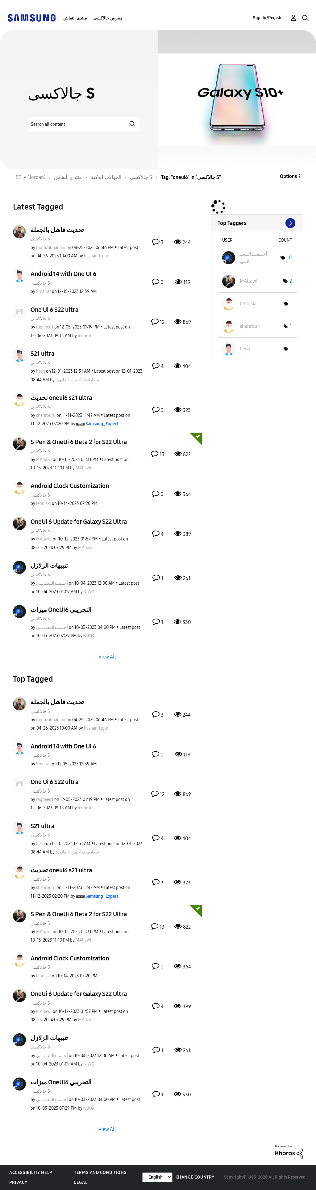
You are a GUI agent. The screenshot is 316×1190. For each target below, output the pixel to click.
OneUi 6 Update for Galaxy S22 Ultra (79, 521)
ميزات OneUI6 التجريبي (61, 609)
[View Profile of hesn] (40, 371)
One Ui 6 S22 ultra (54, 309)
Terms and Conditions (100, 1172)
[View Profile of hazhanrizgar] (96, 256)
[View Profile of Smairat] (43, 291)
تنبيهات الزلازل (49, 565)
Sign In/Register (268, 17)
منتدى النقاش (75, 18)
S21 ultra (42, 353)
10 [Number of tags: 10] (289, 257)
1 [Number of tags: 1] (291, 304)
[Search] (83, 124)
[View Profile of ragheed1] (44, 327)
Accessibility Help (30, 1172)
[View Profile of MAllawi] (44, 459)
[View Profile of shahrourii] (46, 415)
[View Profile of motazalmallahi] (50, 247)
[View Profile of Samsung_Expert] (101, 423)
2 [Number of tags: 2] (290, 281)
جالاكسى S (40, 239)
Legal (80, 1182)
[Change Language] (157, 1177)
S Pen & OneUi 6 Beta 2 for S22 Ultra (79, 442)
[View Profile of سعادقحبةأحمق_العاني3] (77, 380)
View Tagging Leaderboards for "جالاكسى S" (257, 223)
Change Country (195, 1177)
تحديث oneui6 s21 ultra (61, 397)
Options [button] (288, 176)
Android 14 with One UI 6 (63, 273)
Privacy (18, 1182)
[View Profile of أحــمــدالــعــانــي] (52, 583)
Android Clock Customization (70, 485)
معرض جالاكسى (108, 18)
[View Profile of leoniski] (85, 335)
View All (107, 657)
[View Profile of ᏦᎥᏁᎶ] (89, 592)
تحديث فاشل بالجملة (57, 230)
